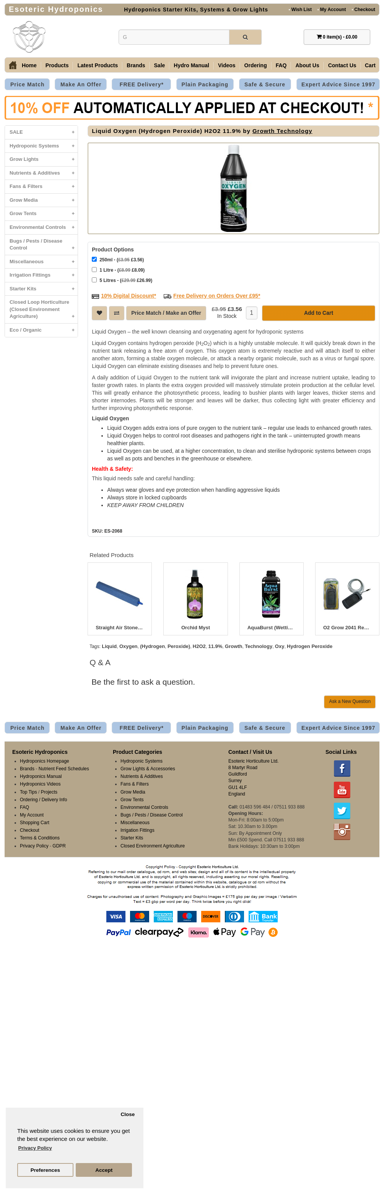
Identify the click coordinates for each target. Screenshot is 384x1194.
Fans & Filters (44, 186)
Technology (258, 645)
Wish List (300, 9)
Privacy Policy (34, 845)
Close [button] (127, 1114)
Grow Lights (44, 159)
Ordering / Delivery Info (43, 799)
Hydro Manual (191, 65)
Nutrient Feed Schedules (64, 768)
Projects (49, 791)
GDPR (59, 845)
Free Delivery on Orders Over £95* (216, 295)
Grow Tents (44, 213)
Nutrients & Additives (44, 173)
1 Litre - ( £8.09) (118, 269)
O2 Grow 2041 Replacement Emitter (347, 627)
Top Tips (28, 791)
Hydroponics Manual (41, 775)
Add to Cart (318, 312)
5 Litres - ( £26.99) (122, 279)
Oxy (280, 645)
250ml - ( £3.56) (118, 259)
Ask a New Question (350, 700)
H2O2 (199, 645)
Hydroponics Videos (40, 783)
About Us (307, 65)
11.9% (215, 645)
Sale (159, 65)
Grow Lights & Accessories (147, 768)
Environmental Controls (44, 227)
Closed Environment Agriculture (152, 845)
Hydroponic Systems (44, 146)
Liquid (109, 645)
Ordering (255, 65)
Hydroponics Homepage (44, 760)
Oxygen (128, 645)
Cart (370, 65)
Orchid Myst (195, 627)
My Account (331, 9)
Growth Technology (282, 131)
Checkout (363, 9)
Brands (136, 65)
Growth (233, 645)
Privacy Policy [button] (35, 1148)
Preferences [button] (45, 1170)
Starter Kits (44, 289)
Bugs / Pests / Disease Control (44, 246)
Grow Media (44, 200)
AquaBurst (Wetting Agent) (271, 627)
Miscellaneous (44, 262)
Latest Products (97, 65)
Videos (227, 65)
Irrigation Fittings (44, 275)
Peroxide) (179, 645)
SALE (44, 132)
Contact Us (342, 65)
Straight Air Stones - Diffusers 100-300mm (120, 627)
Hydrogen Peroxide (309, 645)
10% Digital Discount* (128, 295)
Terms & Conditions (40, 837)
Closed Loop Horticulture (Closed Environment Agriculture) (44, 311)
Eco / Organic (44, 330)
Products (57, 65)
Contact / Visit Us (250, 751)
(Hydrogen (152, 645)
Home (29, 65)
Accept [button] (103, 1170)
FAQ (281, 65)
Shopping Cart (34, 822)
